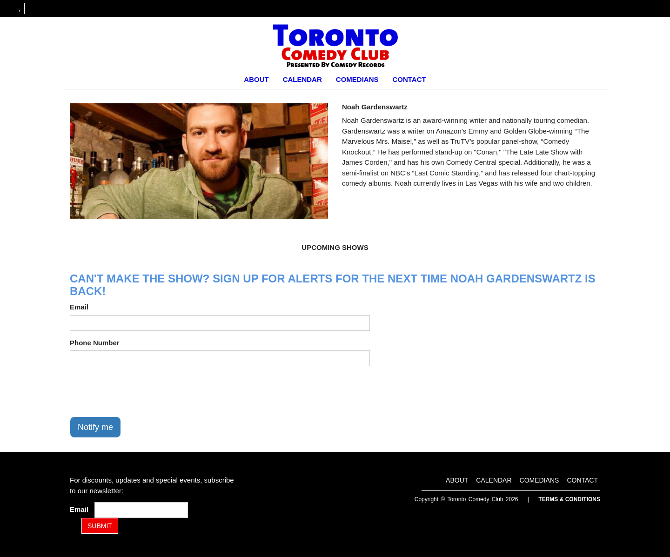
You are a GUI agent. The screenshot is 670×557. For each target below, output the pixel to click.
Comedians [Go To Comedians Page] (357, 79)
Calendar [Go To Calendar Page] (302, 79)
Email (79, 307)
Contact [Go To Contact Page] (409, 79)
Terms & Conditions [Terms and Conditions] (569, 499)
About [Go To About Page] (256, 79)
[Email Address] (141, 510)
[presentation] (140, 391)
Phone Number (95, 343)
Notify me (95, 427)
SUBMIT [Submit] (99, 526)
